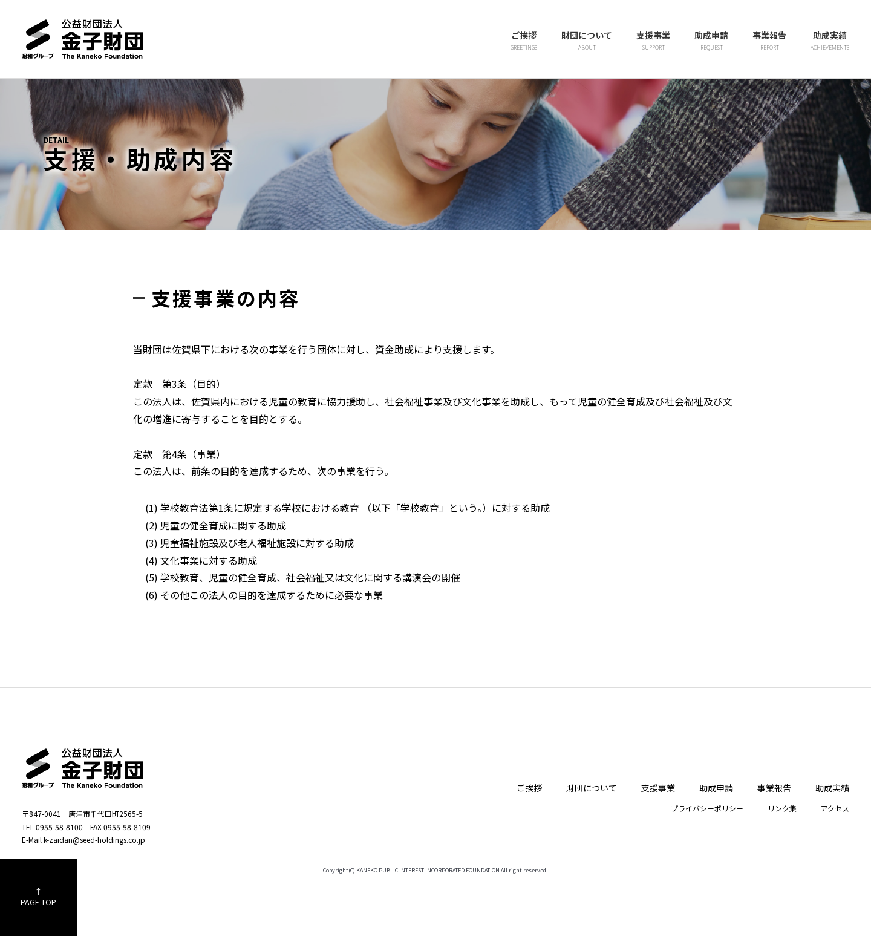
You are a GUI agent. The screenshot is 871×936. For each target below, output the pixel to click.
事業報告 (769, 41)
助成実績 (830, 41)
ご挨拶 (524, 41)
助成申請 (711, 41)
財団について (586, 41)
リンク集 (782, 808)
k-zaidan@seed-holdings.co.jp (94, 839)
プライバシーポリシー (707, 808)
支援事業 (653, 41)
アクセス (835, 808)
